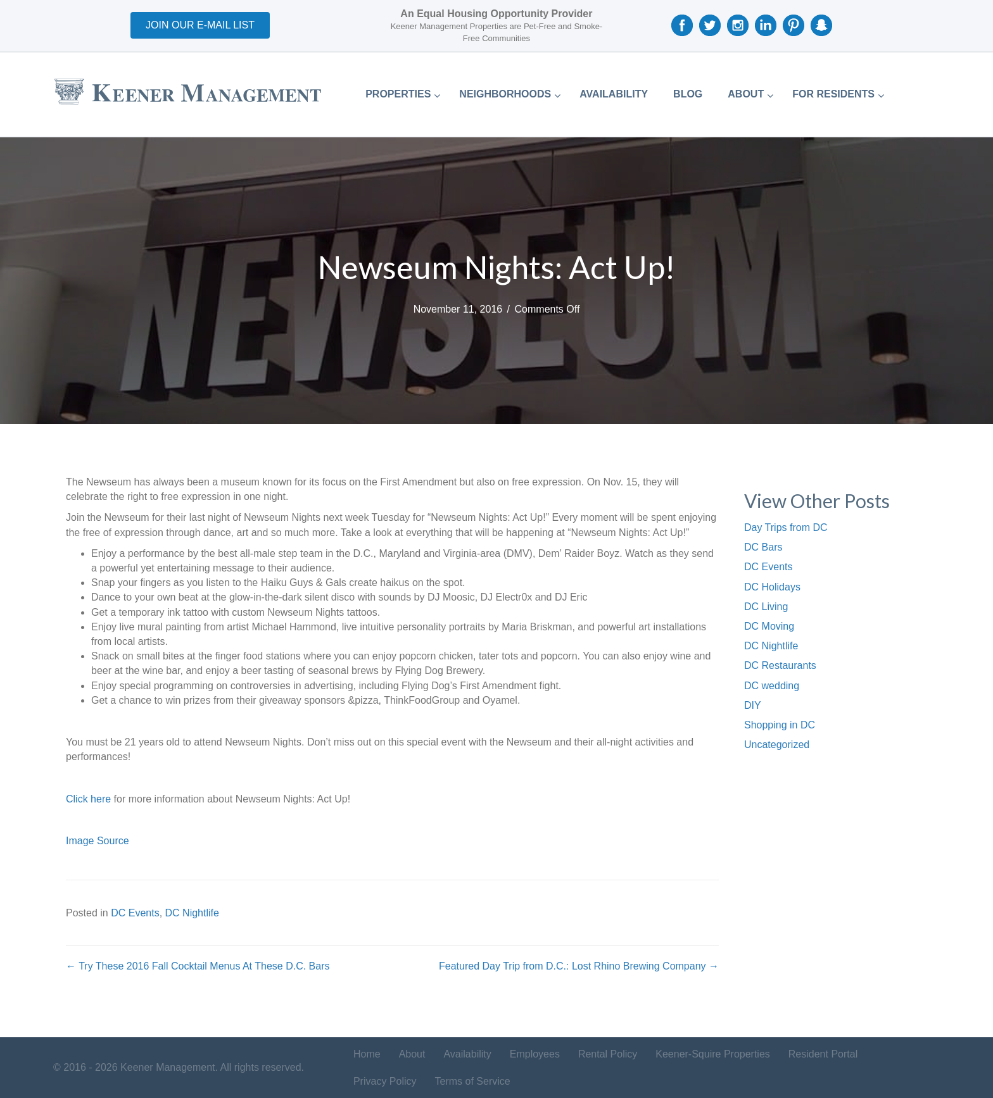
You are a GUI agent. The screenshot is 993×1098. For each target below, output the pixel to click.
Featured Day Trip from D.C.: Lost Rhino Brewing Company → (579, 966)
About (412, 1054)
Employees (535, 1054)
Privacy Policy (385, 1081)
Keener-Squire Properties (712, 1054)
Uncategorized (776, 744)
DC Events (135, 913)
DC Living (766, 606)
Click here (88, 799)
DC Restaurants (780, 665)
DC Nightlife (192, 913)
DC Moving (769, 626)
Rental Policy (607, 1054)
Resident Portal (822, 1054)
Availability (467, 1054)
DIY (752, 705)
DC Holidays (772, 587)
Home (367, 1054)
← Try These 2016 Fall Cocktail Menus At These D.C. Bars (197, 966)
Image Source (97, 840)
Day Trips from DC (786, 527)
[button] (200, 25)
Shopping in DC (779, 725)
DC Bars (763, 547)
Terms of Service (472, 1081)
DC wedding (771, 685)
